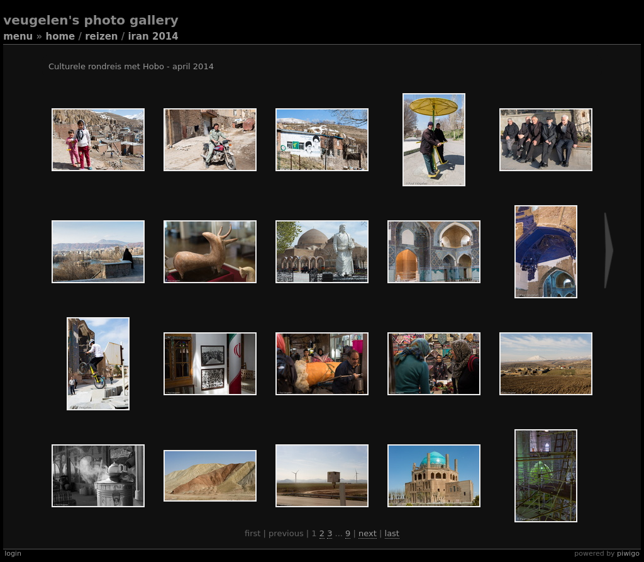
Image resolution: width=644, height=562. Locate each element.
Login (12, 553)
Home (60, 36)
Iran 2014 (153, 36)
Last (392, 533)
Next (367, 533)
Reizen (101, 36)
